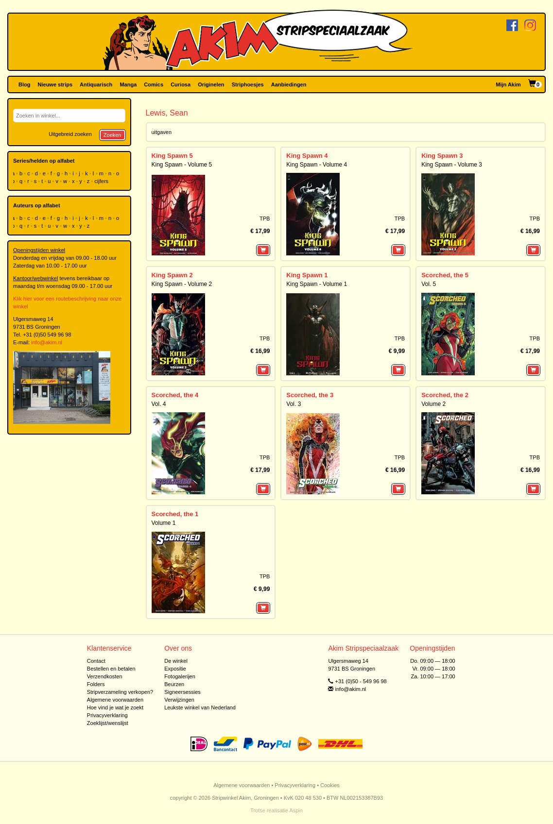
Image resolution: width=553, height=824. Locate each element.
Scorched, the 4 (175, 395)
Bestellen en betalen (111, 669)
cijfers (102, 181)
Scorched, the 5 (444, 275)
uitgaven (162, 132)
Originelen (211, 84)
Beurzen (174, 684)
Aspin (296, 810)
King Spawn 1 (307, 275)
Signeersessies (182, 692)
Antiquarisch (96, 84)
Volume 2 (433, 404)
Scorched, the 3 (309, 395)
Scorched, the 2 (444, 395)
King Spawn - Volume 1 (316, 284)
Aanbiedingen (289, 84)
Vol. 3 (293, 404)
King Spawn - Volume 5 (182, 164)
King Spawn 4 (307, 155)
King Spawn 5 (172, 155)
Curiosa (180, 84)
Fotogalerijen (179, 676)
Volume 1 (164, 523)
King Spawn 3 (442, 155)
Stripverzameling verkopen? (120, 692)
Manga (128, 84)
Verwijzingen (179, 700)
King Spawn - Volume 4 (316, 164)
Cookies (330, 785)
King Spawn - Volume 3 (451, 164)
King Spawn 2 (172, 275)
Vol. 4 (159, 404)
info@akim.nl (46, 342)
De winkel (176, 661)
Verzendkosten (104, 676)
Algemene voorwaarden (115, 700)
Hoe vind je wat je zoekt (115, 707)
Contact (96, 661)
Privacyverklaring (107, 715)
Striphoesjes (248, 84)
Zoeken (112, 135)
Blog (24, 84)
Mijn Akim (508, 84)
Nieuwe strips (55, 84)
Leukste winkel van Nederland (200, 707)
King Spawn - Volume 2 (182, 284)
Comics (153, 84)
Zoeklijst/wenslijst (107, 723)
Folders (96, 684)
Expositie (175, 669)
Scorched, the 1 (175, 514)
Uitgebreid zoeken (70, 134)
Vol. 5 (428, 284)
